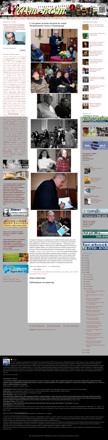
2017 (85, 265)
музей (19, 101)
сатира (4, 131)
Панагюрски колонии (11, 116)
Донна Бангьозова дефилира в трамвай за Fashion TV (93, 299)
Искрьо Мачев (16, 82)
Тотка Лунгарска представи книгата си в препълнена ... (95, 303)
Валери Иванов (6, 63)
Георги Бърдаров (12, 67)
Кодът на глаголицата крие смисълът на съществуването (97, 25)
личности (23, 93)
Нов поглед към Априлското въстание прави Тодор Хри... (94, 322)
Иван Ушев (5, 80)
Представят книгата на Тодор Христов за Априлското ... (93, 311)
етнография (8, 75)
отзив (8, 112)
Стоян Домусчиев (7, 138)
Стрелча (20, 140)
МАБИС (8, 96)
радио (4, 126)
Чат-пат (39, 273)
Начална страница (53, 326)
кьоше (14, 91)
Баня (4, 60)
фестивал (23, 147)
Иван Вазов (11, 77)
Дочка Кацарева (22, 72)
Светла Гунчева (10, 131)
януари (88, 288)
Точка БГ (10, 147)
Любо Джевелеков (16, 94)
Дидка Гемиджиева (7, 70)
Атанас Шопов (18, 58)
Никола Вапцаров (14, 105)
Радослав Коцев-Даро (17, 126)
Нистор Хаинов (18, 108)
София (9, 135)
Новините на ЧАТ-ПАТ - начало (11, 279)
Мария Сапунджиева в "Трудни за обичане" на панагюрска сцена (96, 105)
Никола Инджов (22, 105)
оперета (4, 111)
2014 (85, 272)
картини (9, 86)
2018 (85, 262)
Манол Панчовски (15, 96)
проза (9, 124)
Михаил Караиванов (8, 101)
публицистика (14, 124)
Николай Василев (7, 106)
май (87, 281)
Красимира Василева (15, 89)
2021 (85, 255)
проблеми (23, 123)
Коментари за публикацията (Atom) (46, 329)
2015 (85, 270)
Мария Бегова (49, 271)
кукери (10, 91)
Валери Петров (13, 63)
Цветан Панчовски (18, 152)
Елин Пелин (14, 74)
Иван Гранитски (19, 77)
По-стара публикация (71, 326)
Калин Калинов (18, 84)
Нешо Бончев (6, 105)
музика (23, 101)
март (87, 284)
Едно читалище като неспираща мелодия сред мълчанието (94, 341)
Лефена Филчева (21, 91)
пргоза (18, 122)
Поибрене (19, 121)
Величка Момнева (22, 63)
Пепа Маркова (18, 117)
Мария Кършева (18, 98)
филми (9, 149)
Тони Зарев (19, 146)
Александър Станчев (7, 56)
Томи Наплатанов (18, 144)
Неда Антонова (22, 103)
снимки (66, 271)
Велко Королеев (7, 65)
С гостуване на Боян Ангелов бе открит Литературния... (94, 326)
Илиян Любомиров (22, 80)
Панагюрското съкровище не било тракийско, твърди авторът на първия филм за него (97, 44)
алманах (14, 56)
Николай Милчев (16, 106)
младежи (15, 101)
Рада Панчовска (22, 124)
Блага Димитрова (18, 60)
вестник (14, 65)
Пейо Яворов (10, 117)
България (19, 61)
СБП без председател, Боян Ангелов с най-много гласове (95, 314)
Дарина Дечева (22, 68)
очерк (12, 112)
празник (5, 123)
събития (76, 271)
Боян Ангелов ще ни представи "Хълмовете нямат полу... (94, 334)
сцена (24, 140)
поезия (8, 121)
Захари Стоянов (17, 75)
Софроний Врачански (17, 135)
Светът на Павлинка (90, 186)
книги (13, 87)
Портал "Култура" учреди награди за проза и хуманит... (95, 291)
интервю (5, 82)
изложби (15, 80)
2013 (85, 350)
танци (19, 142)
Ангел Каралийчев (21, 56)
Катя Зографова (15, 86)
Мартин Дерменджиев (13, 99)
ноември (88, 274)
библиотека (9, 60)
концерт (23, 87)
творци (23, 142)
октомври (88, 277)
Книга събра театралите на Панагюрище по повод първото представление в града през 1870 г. (96, 53)
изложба (10, 80)
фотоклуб (23, 149)
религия (20, 128)
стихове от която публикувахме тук (46, 251)
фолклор (16, 149)
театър (5, 144)
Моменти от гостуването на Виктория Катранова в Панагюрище (97, 70)
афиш (24, 58)
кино (21, 86)
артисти (9, 58)
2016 (85, 267)
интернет (10, 82)
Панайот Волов (19, 116)
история (23, 82)
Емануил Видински (21, 73)
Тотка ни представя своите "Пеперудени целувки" (92, 318)
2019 (85, 260)
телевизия (10, 144)
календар (12, 84)
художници (6, 153)
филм (4, 149)
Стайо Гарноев (14, 136)
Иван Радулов (15, 79)
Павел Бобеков (18, 111)
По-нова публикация (36, 326)
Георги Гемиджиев (21, 67)
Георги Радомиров (7, 68)
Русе (25, 129)
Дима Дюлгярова (16, 70)
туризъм (19, 147)
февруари (88, 286)
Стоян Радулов (13, 140)
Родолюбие (12, 129)
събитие (71, 271)
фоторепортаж (33, 273)
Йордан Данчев (6, 84)
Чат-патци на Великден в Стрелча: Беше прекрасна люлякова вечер (96, 61)
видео (18, 65)
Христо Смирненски (20, 151)
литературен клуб (14, 93)
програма (5, 124)
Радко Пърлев (9, 126)
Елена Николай (6, 74)
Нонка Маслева (6, 110)
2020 (85, 258)
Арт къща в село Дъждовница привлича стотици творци (96, 200)
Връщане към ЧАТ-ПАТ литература (12, 281)
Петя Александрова (11, 119)
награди (5, 103)
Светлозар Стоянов (18, 131)
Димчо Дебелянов (13, 72)
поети (62, 271)
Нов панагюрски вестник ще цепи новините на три (94, 338)
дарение (15, 68)
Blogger (77, 435)
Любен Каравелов (7, 94)
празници (12, 123)
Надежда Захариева (12, 103)
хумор (11, 153)
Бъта (24, 61)
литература (5, 93)
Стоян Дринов (17, 138)
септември (89, 279)
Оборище (13, 110)
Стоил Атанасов (22, 136)
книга (43, 271)
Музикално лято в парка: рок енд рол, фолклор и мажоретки (97, 87)
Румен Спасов (19, 129)
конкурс (18, 87)
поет (11, 121)
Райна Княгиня (13, 128)
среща (7, 136)
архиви (13, 58)
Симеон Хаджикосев (12, 133)
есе (4, 75)
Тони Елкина (12, 146)
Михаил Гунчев (22, 99)
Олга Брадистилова (21, 110)
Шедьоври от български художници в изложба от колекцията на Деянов (96, 96)
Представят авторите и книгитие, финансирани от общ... (94, 307)
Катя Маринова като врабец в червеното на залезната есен (96, 180)
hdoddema (62, 435)
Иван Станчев (22, 79)
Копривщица (6, 89)
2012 (85, 352)
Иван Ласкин (9, 79)
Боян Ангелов (37, 271)
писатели (19, 119)
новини (24, 108)
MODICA (10, 156)
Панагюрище (56, 271)
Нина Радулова (10, 108)
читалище (44, 273)
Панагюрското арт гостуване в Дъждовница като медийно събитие (97, 78)
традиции (15, 147)
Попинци (23, 121)
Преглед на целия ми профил (10, 374)
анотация (5, 58)
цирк (8, 154)
